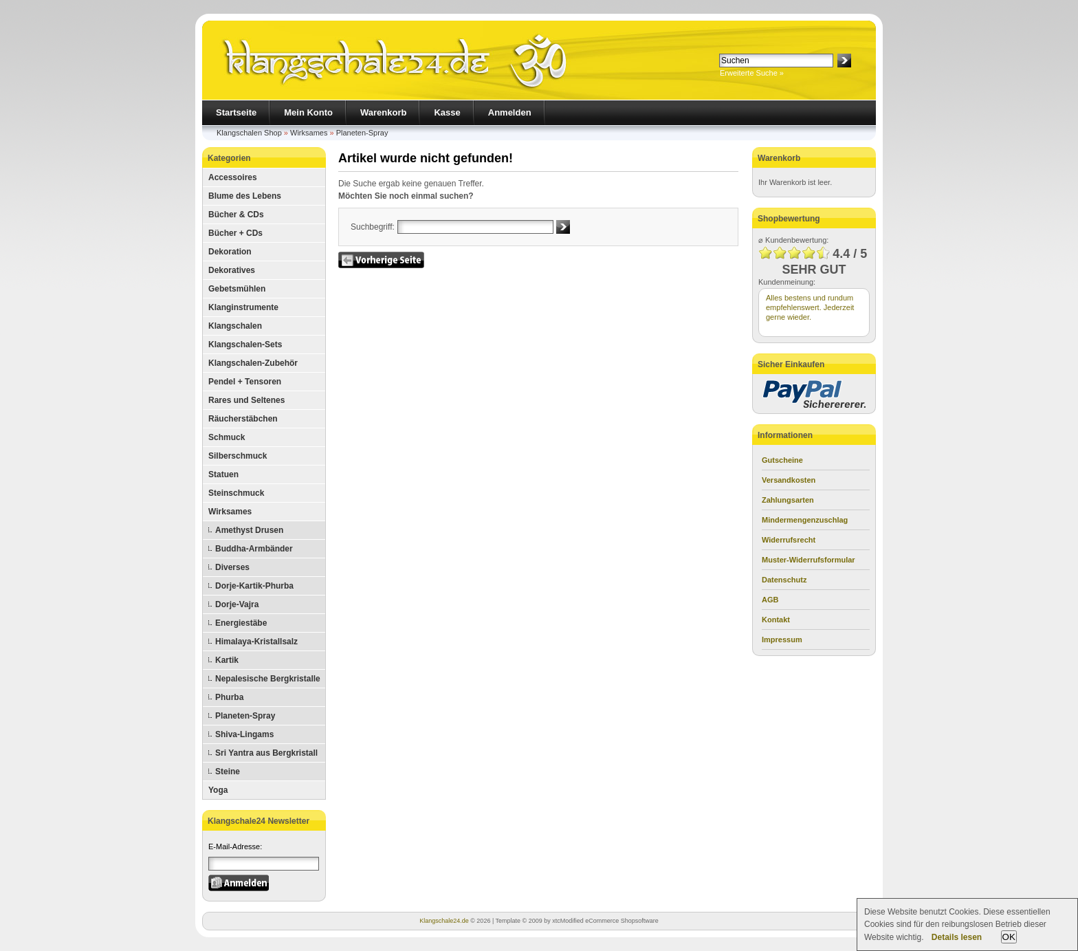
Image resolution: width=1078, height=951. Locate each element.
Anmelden (509, 112)
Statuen (223, 474)
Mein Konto (308, 112)
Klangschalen (235, 326)
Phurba (229, 697)
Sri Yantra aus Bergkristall (266, 753)
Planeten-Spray (362, 133)
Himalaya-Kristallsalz (256, 641)
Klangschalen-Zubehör (253, 363)
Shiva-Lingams (244, 734)
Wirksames (308, 133)
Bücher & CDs (236, 214)
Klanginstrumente (243, 307)
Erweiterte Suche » (752, 73)
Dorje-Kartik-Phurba (254, 586)
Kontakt (776, 619)
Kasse (447, 112)
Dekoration (230, 251)
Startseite (236, 112)
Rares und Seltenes (246, 400)
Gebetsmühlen (236, 289)
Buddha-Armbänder (254, 549)
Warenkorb (383, 112)
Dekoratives (231, 270)
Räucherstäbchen (243, 419)
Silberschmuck (237, 456)
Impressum (782, 639)
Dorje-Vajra (236, 604)
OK (1008, 937)
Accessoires (232, 177)
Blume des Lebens (244, 196)
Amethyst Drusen (249, 530)
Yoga (218, 790)
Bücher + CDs (235, 233)
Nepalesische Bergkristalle (267, 679)
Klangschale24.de (444, 920)
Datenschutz (784, 580)
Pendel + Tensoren (244, 381)
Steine (227, 771)
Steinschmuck (236, 493)
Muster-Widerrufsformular (808, 560)
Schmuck (226, 437)
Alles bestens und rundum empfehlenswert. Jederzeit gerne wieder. (810, 307)
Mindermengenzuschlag (805, 520)
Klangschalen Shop (249, 133)
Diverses (232, 567)
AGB (770, 599)
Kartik (227, 660)
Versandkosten (788, 480)
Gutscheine (782, 460)
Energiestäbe (241, 623)
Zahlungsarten (788, 500)
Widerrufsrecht (788, 540)
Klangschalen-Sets (245, 344)
